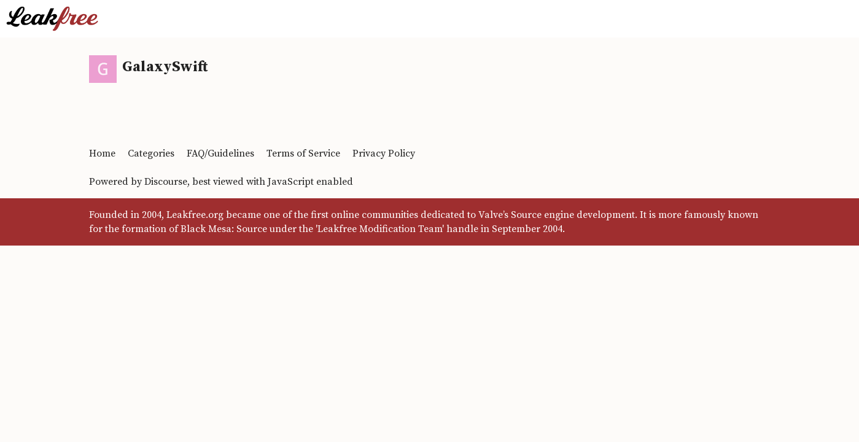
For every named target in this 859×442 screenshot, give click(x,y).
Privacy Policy (383, 153)
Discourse (165, 182)
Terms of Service (303, 153)
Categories (151, 153)
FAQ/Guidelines (220, 153)
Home (102, 153)
